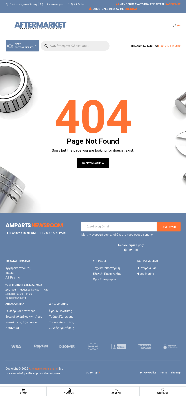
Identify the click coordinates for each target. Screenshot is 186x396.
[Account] (69, 390)
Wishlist (163, 392)
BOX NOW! (131, 8)
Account (70, 392)
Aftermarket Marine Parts (43, 368)
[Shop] (23, 390)
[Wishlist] (162, 390)
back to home (93, 163)
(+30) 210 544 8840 (169, 45)
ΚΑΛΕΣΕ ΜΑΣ (173, 4)
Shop (23, 392)
